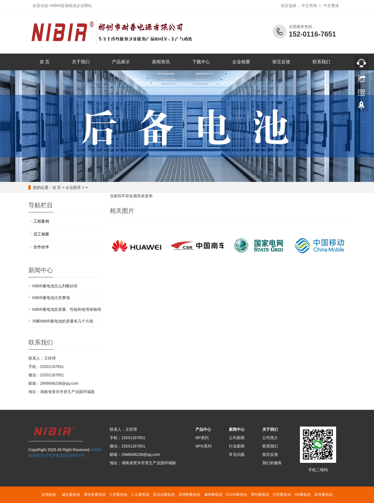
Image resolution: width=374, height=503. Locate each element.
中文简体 (309, 5)
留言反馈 (281, 61)
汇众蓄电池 (140, 494)
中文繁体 (331, 5)
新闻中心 (237, 429)
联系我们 (321, 61)
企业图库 (73, 187)
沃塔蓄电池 (282, 494)
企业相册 (241, 61)
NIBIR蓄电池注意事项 (51, 297)
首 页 (45, 61)
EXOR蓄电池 (236, 494)
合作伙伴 (41, 247)
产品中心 (203, 429)
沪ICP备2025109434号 (65, 455)
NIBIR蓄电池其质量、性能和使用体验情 (66, 309)
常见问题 (237, 454)
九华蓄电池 (118, 494)
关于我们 (81, 61)
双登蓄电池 (323, 494)
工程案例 (41, 221)
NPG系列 (203, 446)
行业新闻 (237, 446)
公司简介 (270, 437)
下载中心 (201, 61)
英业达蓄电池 (164, 494)
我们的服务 (272, 463)
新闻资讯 (161, 61)
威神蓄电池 (213, 494)
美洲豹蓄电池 (189, 494)
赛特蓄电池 (260, 494)
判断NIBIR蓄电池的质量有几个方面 (62, 321)
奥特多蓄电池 (95, 494)
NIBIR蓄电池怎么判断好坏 (55, 286)
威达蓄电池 (71, 494)
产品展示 (121, 61)
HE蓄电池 (303, 494)
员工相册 (41, 234)
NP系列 (202, 437)
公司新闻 (237, 437)
